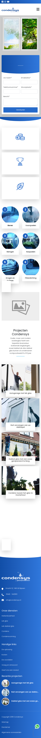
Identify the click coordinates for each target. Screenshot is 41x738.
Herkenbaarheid (8, 616)
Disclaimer (6, 727)
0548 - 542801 (11, 594)
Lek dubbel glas (8, 626)
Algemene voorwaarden (11, 732)
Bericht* (6, 96)
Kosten (4, 654)
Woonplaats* (26, 87)
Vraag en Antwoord (9, 665)
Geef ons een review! (10, 670)
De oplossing (7, 649)
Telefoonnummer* (10, 87)
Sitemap (5, 722)
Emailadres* (26, 78)
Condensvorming (9, 636)
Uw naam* (7, 78)
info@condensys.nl (13, 600)
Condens (5, 631)
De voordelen (7, 660)
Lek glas (5, 621)
